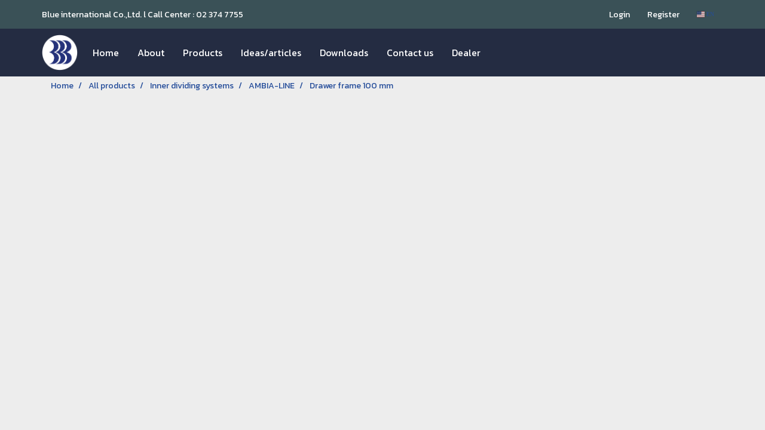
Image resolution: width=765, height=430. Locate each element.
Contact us (410, 52)
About (150, 52)
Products (202, 52)
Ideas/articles (271, 52)
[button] (500, 52)
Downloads (344, 52)
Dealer (466, 52)
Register (663, 14)
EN (705, 14)
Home (106, 52)
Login (619, 14)
